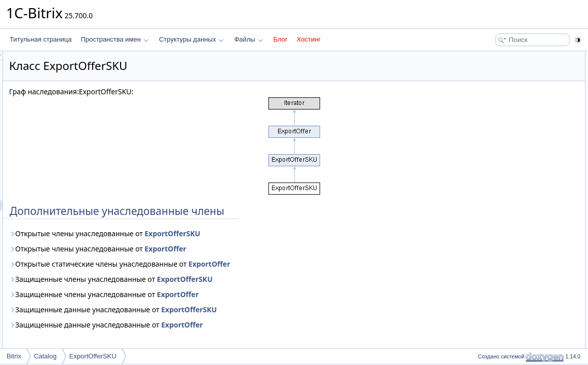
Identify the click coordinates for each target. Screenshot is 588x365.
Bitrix (14, 356)
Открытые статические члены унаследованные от (246, 264)
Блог (280, 39)
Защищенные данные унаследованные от (239, 309)
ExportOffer (291, 248)
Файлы (248, 39)
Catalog (45, 356)
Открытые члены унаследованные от (231, 233)
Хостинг (309, 39)
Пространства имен (114, 39)
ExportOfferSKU (299, 233)
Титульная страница (40, 39)
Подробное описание (505, 67)
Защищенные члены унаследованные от (237, 279)
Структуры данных (191, 39)
